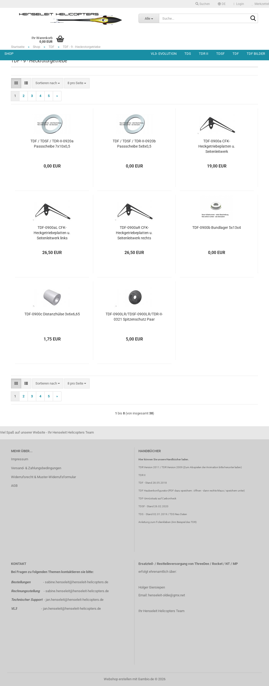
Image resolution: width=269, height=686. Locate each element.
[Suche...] (148, 18)
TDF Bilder (256, 54)
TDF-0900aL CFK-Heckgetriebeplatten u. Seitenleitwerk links (52, 232)
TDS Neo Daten (178, 514)
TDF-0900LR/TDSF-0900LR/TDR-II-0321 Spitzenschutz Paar (134, 316)
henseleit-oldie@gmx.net (166, 595)
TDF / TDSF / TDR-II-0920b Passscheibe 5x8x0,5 (134, 143)
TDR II (203, 54)
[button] (222, 4)
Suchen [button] (202, 4)
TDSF (220, 54)
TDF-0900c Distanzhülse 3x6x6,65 (52, 314)
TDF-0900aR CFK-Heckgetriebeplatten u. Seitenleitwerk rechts (134, 232)
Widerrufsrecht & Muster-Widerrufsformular (43, 477)
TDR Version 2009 (172, 467)
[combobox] (47, 83)
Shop (8, 54)
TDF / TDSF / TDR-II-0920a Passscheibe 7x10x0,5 (52, 143)
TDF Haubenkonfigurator (153, 490)
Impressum (19, 459)
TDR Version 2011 (148, 467)
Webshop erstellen (118, 679)
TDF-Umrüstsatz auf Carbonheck (157, 498)
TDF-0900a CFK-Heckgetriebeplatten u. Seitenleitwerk (216, 146)
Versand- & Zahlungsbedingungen (36, 468)
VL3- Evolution (164, 54)
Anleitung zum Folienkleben (154, 522)
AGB (14, 486)
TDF (235, 54)
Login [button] (239, 4)
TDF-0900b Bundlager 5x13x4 (216, 227)
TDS (187, 54)
